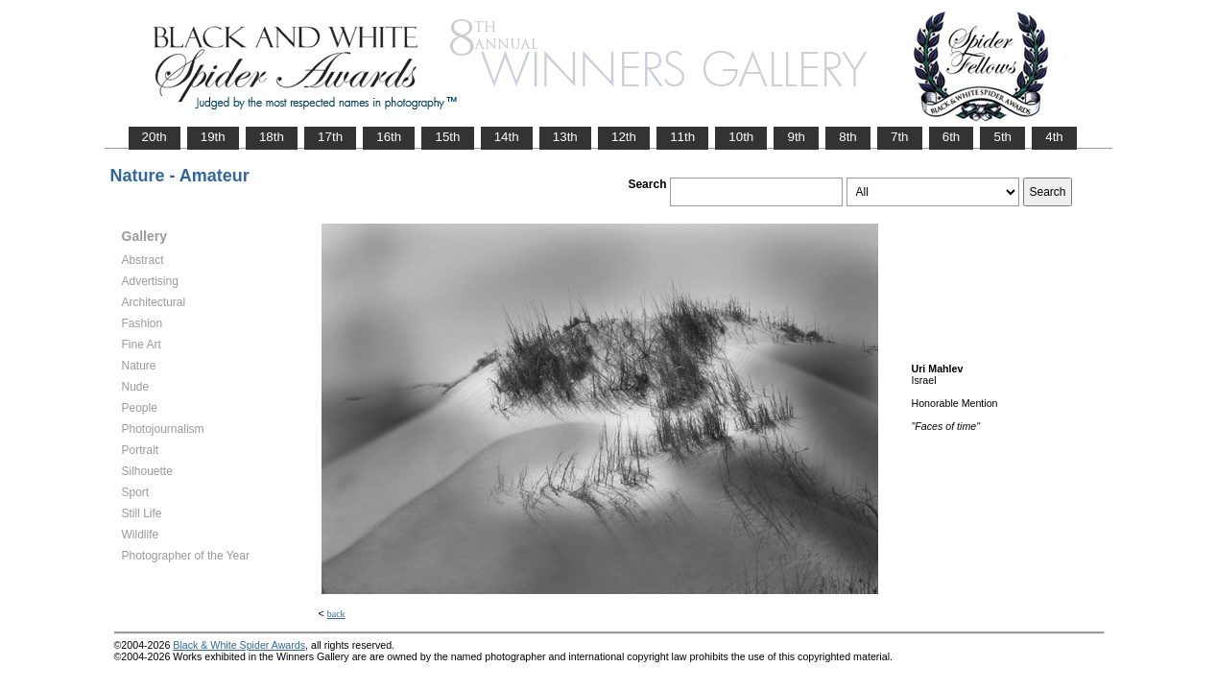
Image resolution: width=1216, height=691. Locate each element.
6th (951, 137)
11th (682, 137)
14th (507, 137)
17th (330, 137)
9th (796, 137)
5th (1002, 137)
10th (741, 137)
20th (154, 137)
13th (565, 137)
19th (213, 137)
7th (899, 137)
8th (848, 137)
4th (1054, 137)
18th (272, 137)
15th (447, 137)
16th (389, 137)
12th (624, 137)
